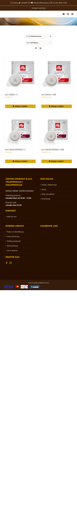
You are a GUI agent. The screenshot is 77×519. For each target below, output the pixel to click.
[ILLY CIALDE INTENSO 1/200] (57, 129)
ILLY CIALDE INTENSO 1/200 (52, 149)
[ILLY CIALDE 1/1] (20, 74)
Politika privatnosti (14, 241)
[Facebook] (7, 263)
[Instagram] (10, 263)
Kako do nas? (12, 216)
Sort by (33, 36)
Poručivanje (46, 199)
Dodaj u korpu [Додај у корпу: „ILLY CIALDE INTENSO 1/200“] (57, 161)
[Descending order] (50, 36)
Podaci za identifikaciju (15, 232)
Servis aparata (12, 250)
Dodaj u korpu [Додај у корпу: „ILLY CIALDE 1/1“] (21, 106)
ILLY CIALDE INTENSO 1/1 (15, 149)
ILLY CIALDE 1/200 (48, 94)
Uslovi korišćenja (13, 236)
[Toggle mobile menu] (72, 14)
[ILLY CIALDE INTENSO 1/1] (20, 129)
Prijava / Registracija (49, 185)
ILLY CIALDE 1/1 (11, 94)
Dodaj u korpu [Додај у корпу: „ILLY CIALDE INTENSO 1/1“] (21, 161)
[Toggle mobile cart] (63, 14)
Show (32, 43)
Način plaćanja (12, 246)
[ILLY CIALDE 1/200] (57, 74)
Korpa (44, 189)
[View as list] (40, 48)
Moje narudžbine (48, 194)
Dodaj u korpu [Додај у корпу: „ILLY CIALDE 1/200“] (57, 106)
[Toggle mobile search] (68, 14)
